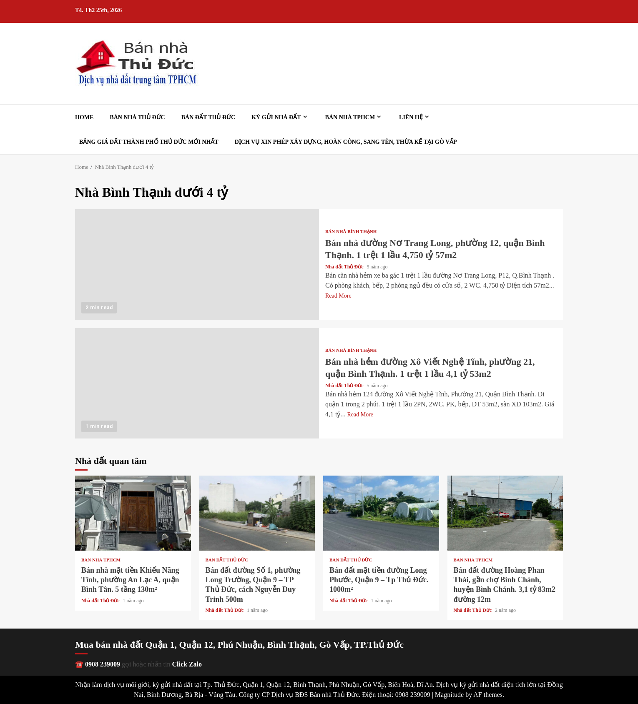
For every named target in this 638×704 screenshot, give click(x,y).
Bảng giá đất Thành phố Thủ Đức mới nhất (149, 142)
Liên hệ (411, 117)
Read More (338, 296)
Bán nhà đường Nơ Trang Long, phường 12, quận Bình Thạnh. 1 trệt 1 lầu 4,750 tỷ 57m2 (197, 264)
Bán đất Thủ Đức (208, 117)
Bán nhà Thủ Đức (137, 117)
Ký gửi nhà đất (276, 117)
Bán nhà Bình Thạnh (351, 231)
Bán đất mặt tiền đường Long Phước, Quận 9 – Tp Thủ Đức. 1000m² (381, 513)
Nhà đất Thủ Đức (344, 267)
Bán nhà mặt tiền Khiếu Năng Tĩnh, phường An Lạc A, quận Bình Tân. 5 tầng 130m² (133, 513)
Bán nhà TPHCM (350, 117)
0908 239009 (102, 664)
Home (84, 117)
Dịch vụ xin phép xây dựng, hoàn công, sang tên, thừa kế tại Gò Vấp (346, 142)
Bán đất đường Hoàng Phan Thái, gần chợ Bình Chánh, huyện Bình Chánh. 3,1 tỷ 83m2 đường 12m (505, 513)
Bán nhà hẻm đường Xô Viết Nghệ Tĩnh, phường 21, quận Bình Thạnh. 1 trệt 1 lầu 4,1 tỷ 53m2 (197, 383)
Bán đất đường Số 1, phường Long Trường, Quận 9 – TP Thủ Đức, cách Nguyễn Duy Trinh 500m (257, 513)
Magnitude (449, 694)
